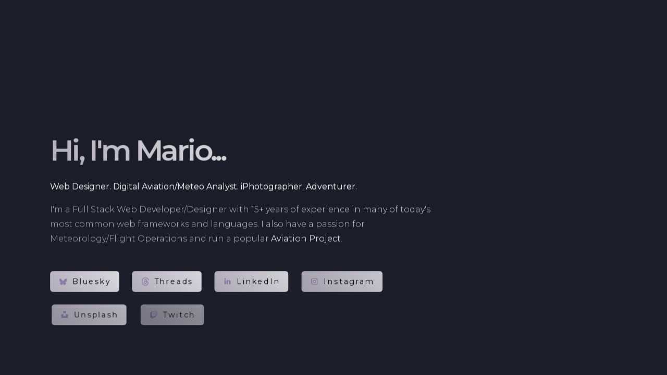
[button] (84, 281)
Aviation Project (306, 239)
